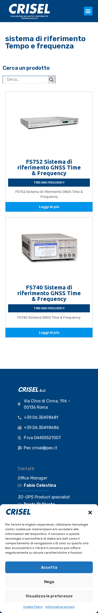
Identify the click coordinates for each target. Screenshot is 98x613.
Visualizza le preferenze (49, 596)
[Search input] (27, 79)
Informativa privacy (60, 607)
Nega (49, 581)
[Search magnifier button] (51, 79)
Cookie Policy (33, 607)
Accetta (49, 567)
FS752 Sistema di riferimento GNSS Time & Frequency (49, 167)
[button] (90, 512)
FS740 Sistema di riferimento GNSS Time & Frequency (49, 293)
